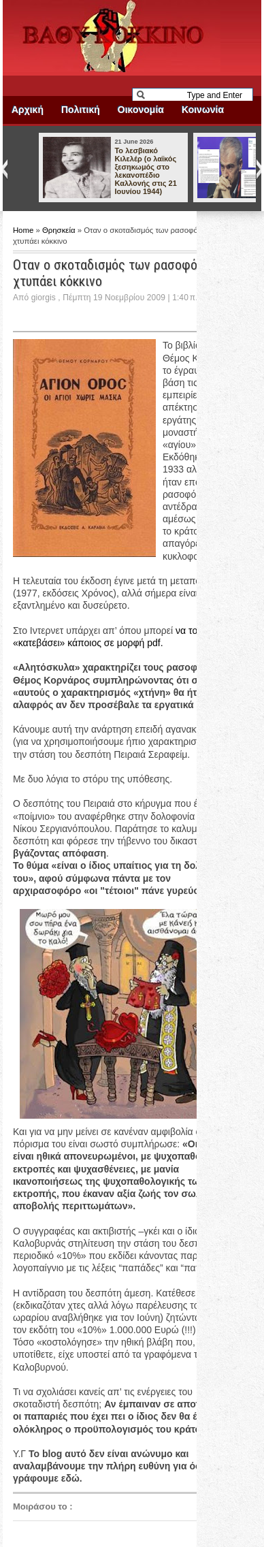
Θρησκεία (60, 230)
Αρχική (28, 109)
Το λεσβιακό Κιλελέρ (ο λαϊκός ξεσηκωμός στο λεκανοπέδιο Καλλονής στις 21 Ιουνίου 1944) (145, 170)
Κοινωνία (203, 109)
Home (24, 230)
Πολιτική (80, 109)
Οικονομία (141, 109)
